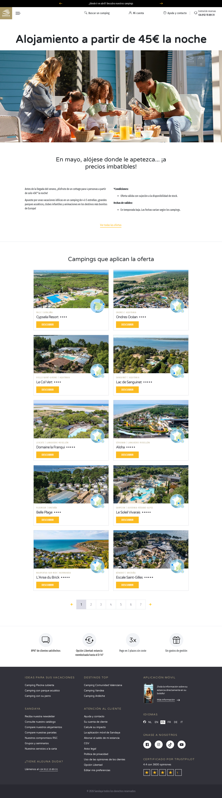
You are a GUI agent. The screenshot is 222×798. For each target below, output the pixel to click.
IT (182, 722)
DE (175, 722)
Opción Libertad (93, 764)
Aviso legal (90, 748)
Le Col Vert (44, 382)
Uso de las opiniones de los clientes (104, 759)
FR (169, 722)
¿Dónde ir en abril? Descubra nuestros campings (111, 3)
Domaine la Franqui (50, 447)
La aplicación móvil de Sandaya (102, 732)
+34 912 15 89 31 (48, 769)
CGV (86, 743)
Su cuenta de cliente (96, 721)
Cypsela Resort (47, 317)
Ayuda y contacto (94, 716)
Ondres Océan (127, 317)
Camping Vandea (94, 690)
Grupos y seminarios (37, 743)
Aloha (120, 447)
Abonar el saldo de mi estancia (101, 738)
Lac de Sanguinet (129, 382)
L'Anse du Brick (47, 577)
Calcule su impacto (95, 727)
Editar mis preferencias (97, 770)
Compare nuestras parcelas (41, 732)
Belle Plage (44, 512)
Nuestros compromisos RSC (41, 738)
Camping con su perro (38, 696)
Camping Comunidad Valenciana (103, 685)
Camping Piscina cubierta (39, 685)
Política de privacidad (96, 754)
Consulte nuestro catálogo (40, 721)
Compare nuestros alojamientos (43, 727)
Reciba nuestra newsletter (40, 716)
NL (150, 722)
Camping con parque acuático (42, 690)
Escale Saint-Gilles (129, 577)
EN (156, 722)
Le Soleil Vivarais (128, 512)
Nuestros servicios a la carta (41, 748)
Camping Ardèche (94, 696)
